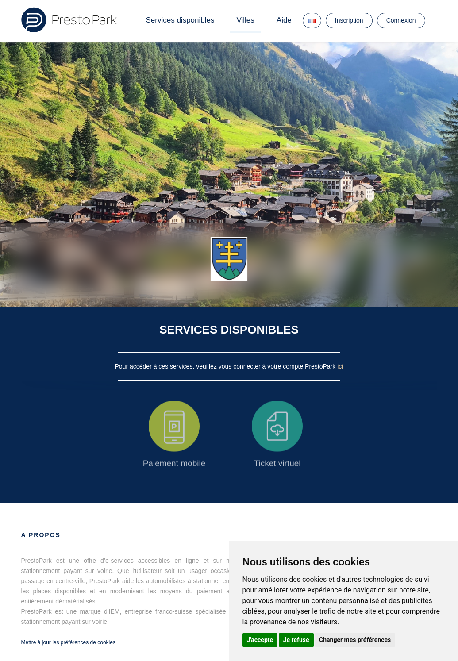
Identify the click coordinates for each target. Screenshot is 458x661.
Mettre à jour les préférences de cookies (68, 642)
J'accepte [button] (260, 639)
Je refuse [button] (296, 639)
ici (340, 366)
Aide (284, 20)
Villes (245, 20)
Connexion (401, 20)
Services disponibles (180, 20)
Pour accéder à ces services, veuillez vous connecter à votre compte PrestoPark (226, 366)
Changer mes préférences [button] (355, 639)
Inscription (349, 20)
